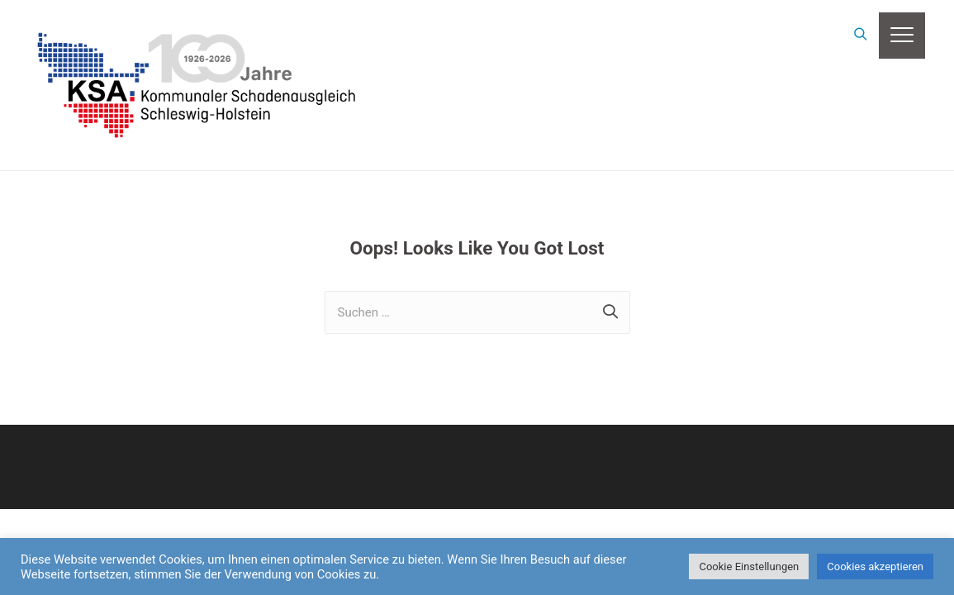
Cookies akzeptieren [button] (875, 566)
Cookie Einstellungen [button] (749, 566)
